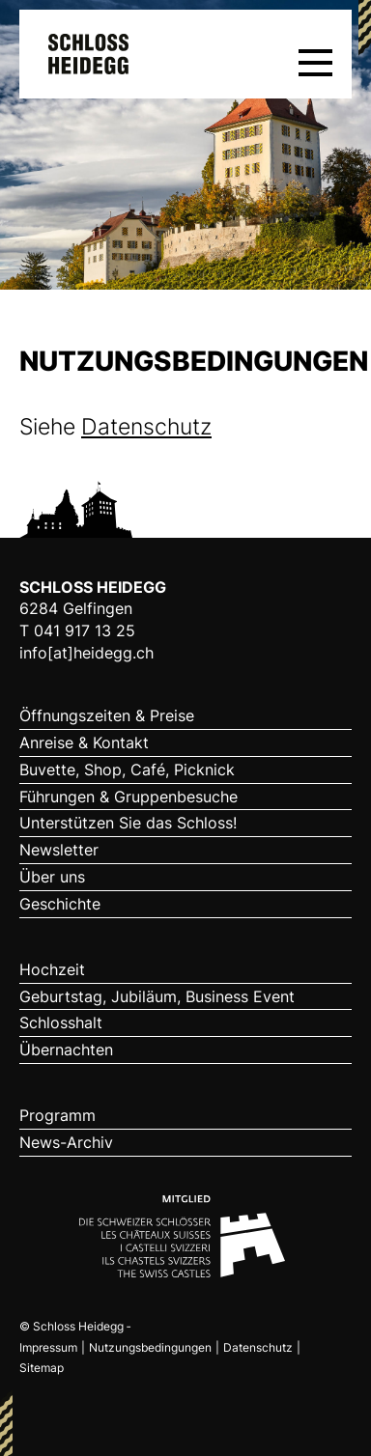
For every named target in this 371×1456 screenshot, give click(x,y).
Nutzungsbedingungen (150, 1347)
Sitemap (41, 1367)
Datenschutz (146, 426)
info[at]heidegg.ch (86, 652)
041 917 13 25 (84, 630)
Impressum (48, 1347)
